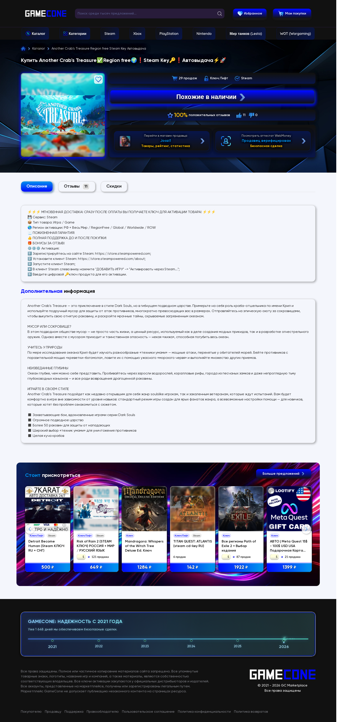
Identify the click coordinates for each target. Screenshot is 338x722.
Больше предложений (284, 474)
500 (47, 567)
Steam (109, 33)
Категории (77, 33)
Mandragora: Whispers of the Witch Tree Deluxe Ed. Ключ (144, 546)
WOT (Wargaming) (295, 33)
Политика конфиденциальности (204, 712)
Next (306, 529)
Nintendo (204, 33)
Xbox (137, 33)
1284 (144, 567)
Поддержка (74, 712)
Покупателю (31, 712)
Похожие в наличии (211, 96)
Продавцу (53, 712)
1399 (289, 567)
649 (96, 567)
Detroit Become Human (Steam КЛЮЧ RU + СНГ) (46, 546)
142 (192, 567)
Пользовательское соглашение (148, 712)
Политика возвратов (251, 712)
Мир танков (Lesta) (246, 33)
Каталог (38, 33)
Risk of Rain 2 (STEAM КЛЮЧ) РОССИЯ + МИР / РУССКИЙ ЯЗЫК (95, 546)
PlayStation (169, 33)
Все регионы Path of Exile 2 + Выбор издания (239, 546)
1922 (241, 567)
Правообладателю (103, 712)
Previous (30, 529)
